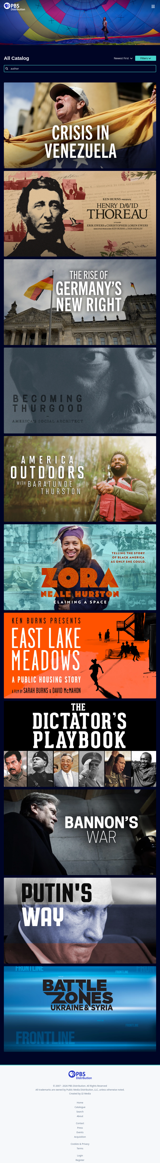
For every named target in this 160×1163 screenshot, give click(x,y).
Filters (145, 58)
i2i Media (86, 1093)
